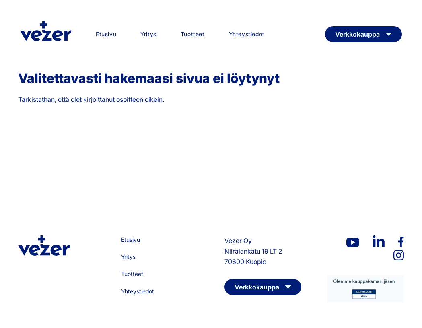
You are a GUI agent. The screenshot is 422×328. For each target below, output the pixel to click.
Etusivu (106, 34)
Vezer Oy (46, 31)
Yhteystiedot (247, 34)
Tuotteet (193, 34)
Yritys (148, 34)
